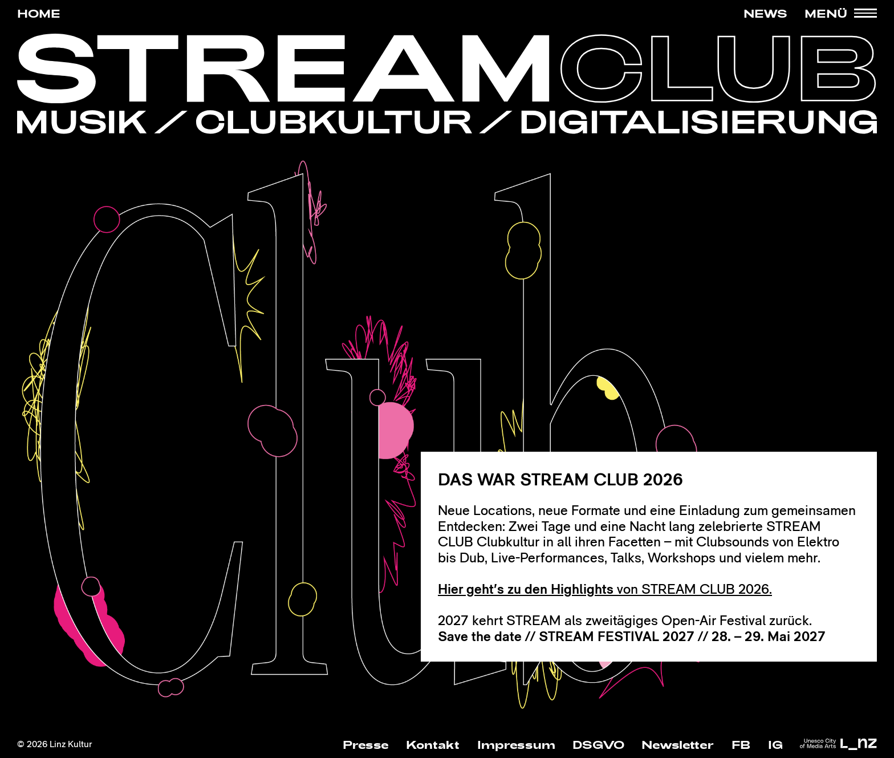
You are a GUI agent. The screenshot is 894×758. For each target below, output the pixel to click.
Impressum (516, 744)
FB (741, 744)
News (765, 13)
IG (775, 744)
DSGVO (598, 744)
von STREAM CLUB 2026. (605, 589)
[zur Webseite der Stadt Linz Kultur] (838, 745)
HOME (38, 13)
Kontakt (433, 744)
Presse (366, 744)
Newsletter (677, 744)
